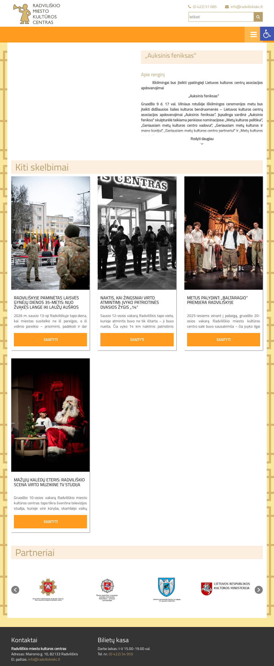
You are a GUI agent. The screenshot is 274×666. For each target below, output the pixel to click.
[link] (267, 34)
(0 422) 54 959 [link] (121, 653)
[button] (15, 590)
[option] (49, 590)
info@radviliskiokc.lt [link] (44, 659)
